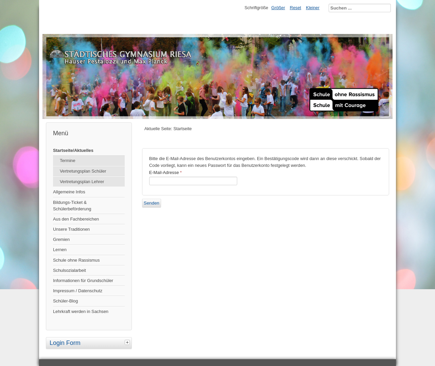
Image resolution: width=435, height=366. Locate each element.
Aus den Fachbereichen (76, 219)
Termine (67, 160)
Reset (295, 7)
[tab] (128, 342)
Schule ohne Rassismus (76, 260)
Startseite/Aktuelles (73, 150)
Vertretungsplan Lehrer (82, 181)
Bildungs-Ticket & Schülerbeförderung (72, 205)
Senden (151, 203)
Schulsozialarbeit (69, 270)
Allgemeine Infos (69, 191)
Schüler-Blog (65, 300)
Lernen (60, 249)
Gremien (61, 239)
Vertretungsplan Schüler (83, 171)
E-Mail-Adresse (165, 172)
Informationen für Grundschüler (83, 280)
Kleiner (312, 7)
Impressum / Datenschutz (77, 290)
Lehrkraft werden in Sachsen (80, 311)
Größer (278, 7)
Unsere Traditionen (71, 229)
